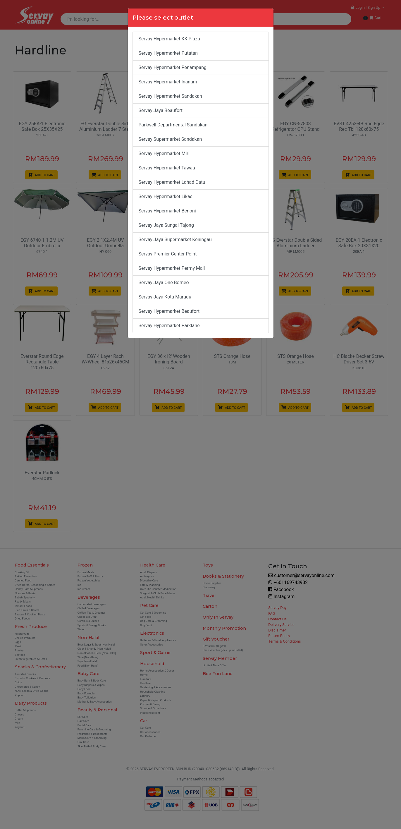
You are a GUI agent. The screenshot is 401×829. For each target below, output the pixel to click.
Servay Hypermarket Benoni (167, 211)
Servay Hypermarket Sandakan (170, 96)
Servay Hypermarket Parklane (169, 325)
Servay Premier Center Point (168, 254)
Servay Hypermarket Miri (164, 153)
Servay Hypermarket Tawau (167, 168)
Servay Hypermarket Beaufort (169, 311)
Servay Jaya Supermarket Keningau (175, 239)
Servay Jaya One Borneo (164, 282)
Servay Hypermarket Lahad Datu (172, 182)
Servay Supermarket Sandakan (170, 139)
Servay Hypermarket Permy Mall (172, 268)
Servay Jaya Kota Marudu (165, 297)
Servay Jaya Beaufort (161, 110)
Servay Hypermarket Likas (166, 196)
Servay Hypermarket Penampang (173, 67)
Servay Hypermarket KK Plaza (169, 39)
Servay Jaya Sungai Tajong (166, 225)
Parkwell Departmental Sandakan (173, 125)
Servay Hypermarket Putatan (168, 53)
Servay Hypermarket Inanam (168, 82)
